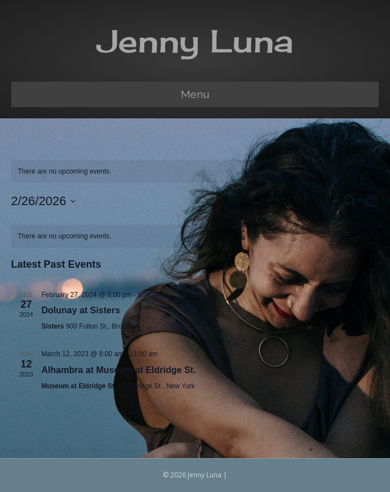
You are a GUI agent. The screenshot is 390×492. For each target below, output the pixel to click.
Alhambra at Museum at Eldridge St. (119, 370)
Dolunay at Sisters (81, 310)
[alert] (195, 236)
